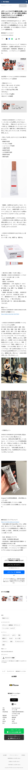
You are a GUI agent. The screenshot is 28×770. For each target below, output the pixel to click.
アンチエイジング (19, 641)
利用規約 (23, 755)
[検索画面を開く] (26, 2)
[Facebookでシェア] (9, 39)
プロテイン (5, 641)
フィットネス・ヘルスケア (8, 628)
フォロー (14, 699)
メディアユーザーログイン (14, 564)
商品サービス (5, 618)
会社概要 (5, 755)
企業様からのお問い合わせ (14, 761)
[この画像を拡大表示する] (6, 598)
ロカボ (10, 638)
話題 (3, 644)
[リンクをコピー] (19, 39)
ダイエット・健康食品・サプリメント (11, 625)
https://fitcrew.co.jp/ (16, 708)
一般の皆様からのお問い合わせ (14, 764)
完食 (19, 635)
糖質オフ (4, 638)
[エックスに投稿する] (6, 39)
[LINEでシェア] (12, 39)
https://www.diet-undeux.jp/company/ (10, 522)
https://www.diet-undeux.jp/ (7, 651)
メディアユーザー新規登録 (14, 572)
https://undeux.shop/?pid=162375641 (10, 314)
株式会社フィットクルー (21, 671)
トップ (3, 671)
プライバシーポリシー (14, 755)
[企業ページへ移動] (14, 685)
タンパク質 (17, 638)
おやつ (14, 635)
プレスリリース (10, 671)
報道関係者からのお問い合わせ (14, 758)
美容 (11, 641)
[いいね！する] (2, 39)
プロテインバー (6, 635)
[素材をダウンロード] (16, 39)
